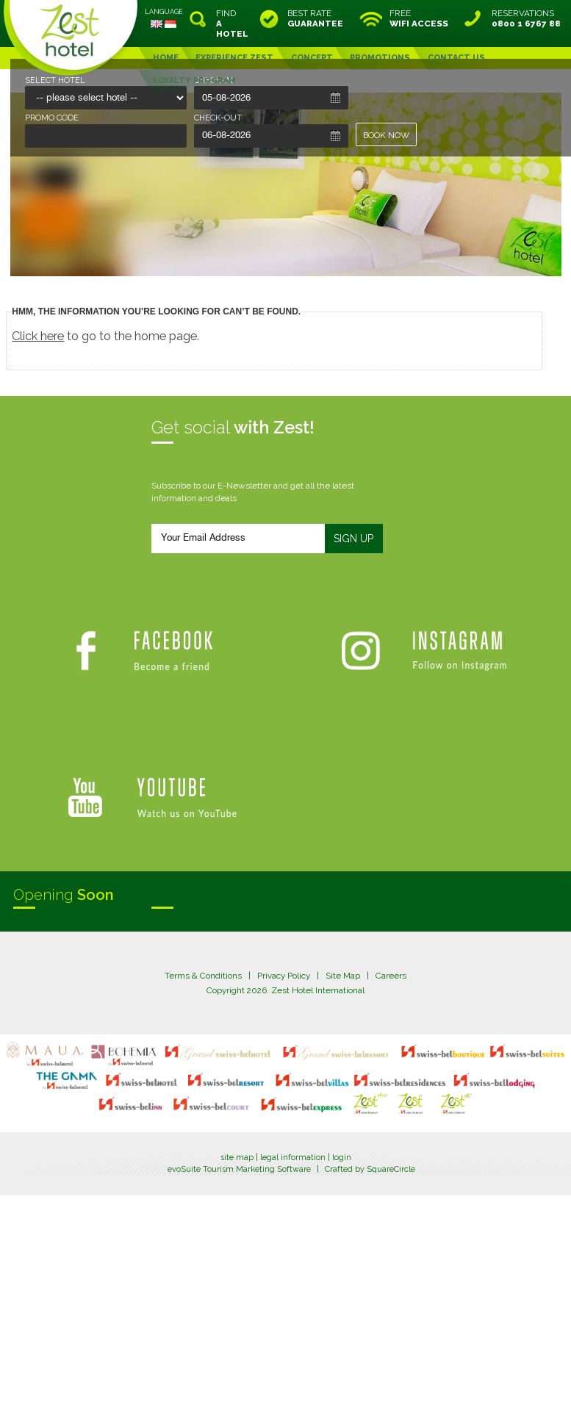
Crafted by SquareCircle (370, 1169)
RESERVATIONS (526, 18)
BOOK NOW (386, 135)
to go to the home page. (105, 336)
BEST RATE (315, 18)
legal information (293, 1157)
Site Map (343, 976)
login (341, 1157)
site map (237, 1157)
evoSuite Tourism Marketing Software (239, 1169)
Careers (391, 976)
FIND (232, 23)
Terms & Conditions (203, 976)
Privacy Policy (283, 976)
